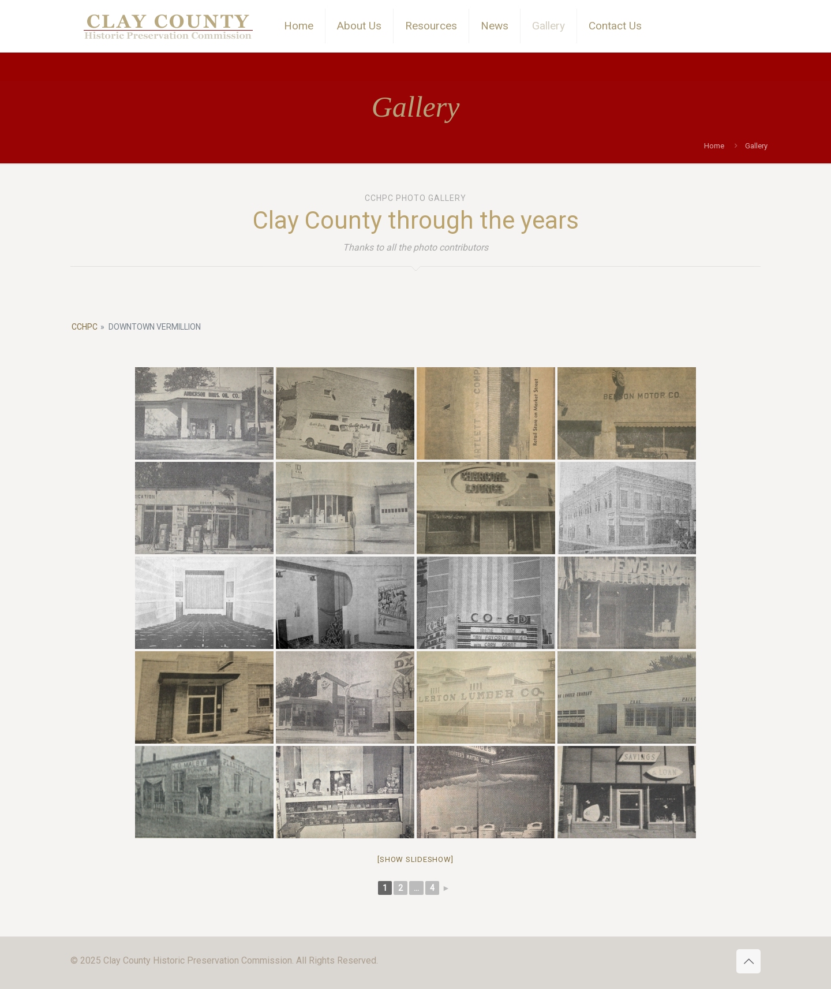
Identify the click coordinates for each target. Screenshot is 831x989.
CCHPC (85, 326)
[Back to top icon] (748, 961)
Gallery (756, 145)
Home (714, 145)
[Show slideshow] (415, 859)
